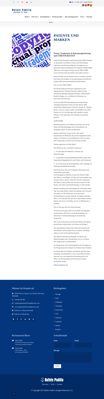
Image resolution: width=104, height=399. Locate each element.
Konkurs (58, 329)
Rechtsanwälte (57, 17)
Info (72, 2)
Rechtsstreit (59, 310)
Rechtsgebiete (45, 17)
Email (77, 340)
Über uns (35, 17)
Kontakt (89, 17)
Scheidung (58, 302)
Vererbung (58, 306)
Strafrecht (58, 318)
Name (56, 340)
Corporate (58, 321)
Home (27, 17)
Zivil (56, 314)
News (82, 17)
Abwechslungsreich (72, 17)
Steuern (57, 325)
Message (56, 350)
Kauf (57, 298)
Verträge (58, 294)
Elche (53, 384)
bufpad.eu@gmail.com (61, 265)
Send (57, 366)
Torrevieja (45, 384)
